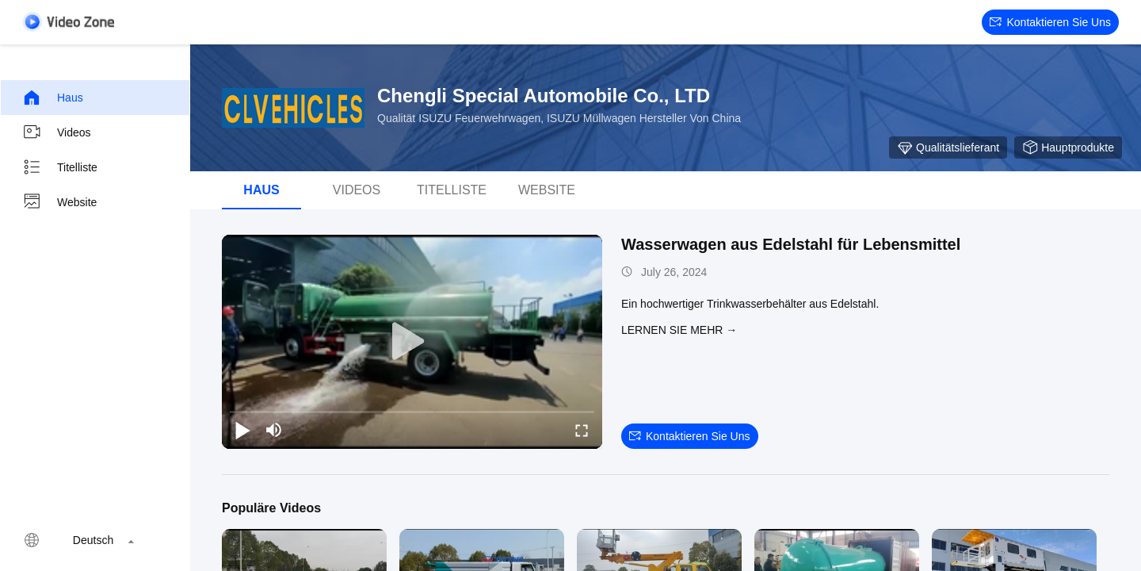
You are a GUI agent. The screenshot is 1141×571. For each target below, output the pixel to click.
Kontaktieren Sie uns (1050, 22)
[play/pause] (242, 430)
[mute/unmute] (274, 430)
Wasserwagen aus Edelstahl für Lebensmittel (790, 244)
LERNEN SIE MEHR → (679, 330)
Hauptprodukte (1068, 147)
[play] (412, 342)
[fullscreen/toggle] (581, 430)
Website (59, 202)
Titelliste (59, 167)
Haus (52, 97)
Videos (56, 132)
